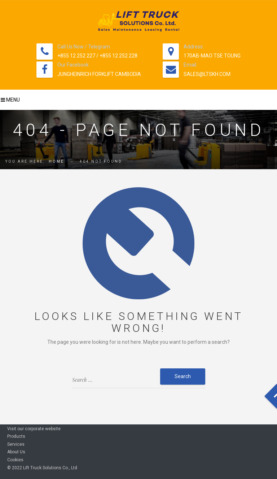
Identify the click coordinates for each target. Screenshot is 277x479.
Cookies (15, 459)
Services (16, 444)
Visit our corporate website (34, 428)
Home (56, 161)
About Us (16, 451)
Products (16, 436)
